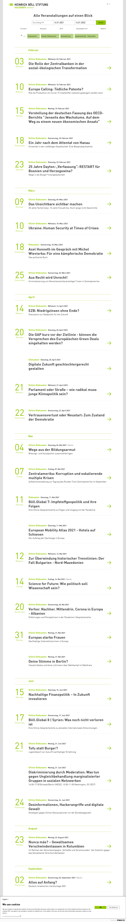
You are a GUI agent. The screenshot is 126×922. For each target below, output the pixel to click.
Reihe (102, 29)
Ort (61, 29)
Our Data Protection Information (10, 916)
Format (22, 29)
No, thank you (113, 907)
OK (100, 907)
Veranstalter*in (81, 29)
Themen (42, 29)
